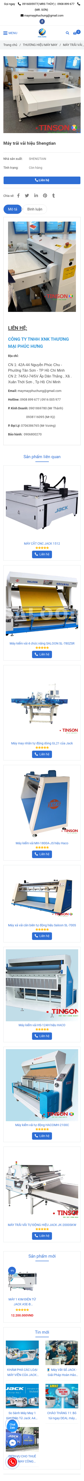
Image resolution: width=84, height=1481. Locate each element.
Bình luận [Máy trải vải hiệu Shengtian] (34, 209)
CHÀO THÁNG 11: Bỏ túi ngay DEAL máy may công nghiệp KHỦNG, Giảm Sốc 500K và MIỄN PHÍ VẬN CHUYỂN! (61, 1416)
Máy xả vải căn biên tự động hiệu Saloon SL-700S (42, 925)
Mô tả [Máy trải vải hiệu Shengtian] (12, 209)
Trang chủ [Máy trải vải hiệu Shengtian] (10, 45)
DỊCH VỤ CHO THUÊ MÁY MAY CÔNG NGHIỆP (22, 1459)
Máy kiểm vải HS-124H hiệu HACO (42, 1025)
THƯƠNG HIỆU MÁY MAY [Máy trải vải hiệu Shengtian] (40, 45)
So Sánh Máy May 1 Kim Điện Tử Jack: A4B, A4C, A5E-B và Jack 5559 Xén (22, 1416)
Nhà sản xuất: (13, 159)
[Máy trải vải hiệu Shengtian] (42, 33)
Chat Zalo (12, 1426)
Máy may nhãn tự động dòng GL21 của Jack (42, 743)
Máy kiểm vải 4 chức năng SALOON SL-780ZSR (42, 643)
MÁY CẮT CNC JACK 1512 (42, 544)
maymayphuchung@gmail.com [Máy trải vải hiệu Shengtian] (42, 15)
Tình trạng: (11, 168)
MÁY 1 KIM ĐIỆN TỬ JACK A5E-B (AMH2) (22, 1302)
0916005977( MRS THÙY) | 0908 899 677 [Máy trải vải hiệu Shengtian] (46, 4)
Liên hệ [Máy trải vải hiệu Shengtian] (42, 180)
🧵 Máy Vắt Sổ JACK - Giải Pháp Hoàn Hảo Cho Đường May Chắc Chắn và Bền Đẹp (61, 1373)
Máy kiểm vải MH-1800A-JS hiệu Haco (42, 843)
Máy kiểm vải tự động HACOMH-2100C (42, 1125)
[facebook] (42, 21)
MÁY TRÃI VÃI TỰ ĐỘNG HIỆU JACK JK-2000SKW (42, 1225)
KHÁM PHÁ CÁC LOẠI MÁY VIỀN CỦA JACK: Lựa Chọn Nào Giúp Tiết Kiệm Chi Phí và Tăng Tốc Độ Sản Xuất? (22, 1373)
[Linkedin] (36, 195)
